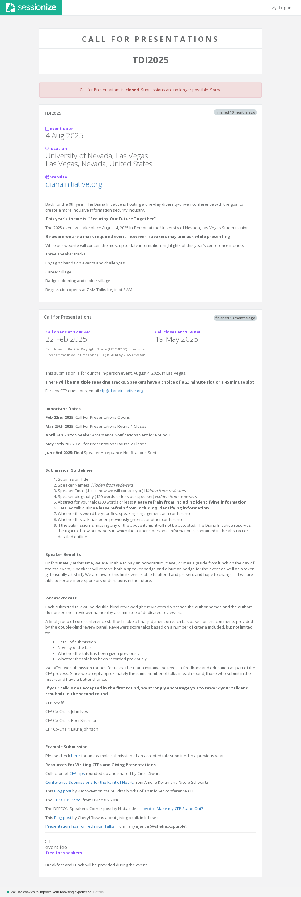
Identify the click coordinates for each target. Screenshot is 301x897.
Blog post (62, 791)
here (75, 755)
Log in (282, 8)
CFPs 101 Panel (67, 800)
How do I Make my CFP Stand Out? (171, 808)
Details (98, 892)
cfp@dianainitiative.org (121, 390)
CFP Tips (77, 773)
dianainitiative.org (73, 184)
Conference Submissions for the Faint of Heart (89, 782)
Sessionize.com (31, 7)
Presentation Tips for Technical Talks (79, 826)
